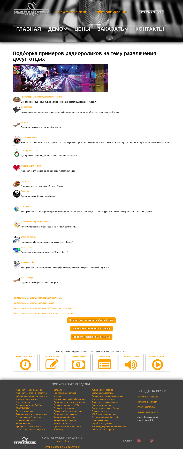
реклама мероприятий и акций (35, 222)
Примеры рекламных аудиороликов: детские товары (37, 298)
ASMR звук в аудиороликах (104, 415)
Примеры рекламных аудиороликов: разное (33, 303)
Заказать (112, 29)
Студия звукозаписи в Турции (105, 408)
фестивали (26, 206)
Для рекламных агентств (103, 399)
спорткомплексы (28, 237)
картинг (24, 122)
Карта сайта (62, 441)
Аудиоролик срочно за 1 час (29, 390)
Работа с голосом (62, 424)
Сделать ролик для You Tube (29, 405)
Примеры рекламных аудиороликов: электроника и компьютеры (43, 313)
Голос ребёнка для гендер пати (30, 430)
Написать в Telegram (147, 402)
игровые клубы (28, 277)
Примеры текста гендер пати (67, 427)
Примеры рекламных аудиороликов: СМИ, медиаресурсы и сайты (44, 308)
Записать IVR (60, 390)
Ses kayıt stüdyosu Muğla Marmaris (70, 399)
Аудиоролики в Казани (64, 418)
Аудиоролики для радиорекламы (31, 415)
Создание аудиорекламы (65, 415)
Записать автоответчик (64, 408)
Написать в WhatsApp (147, 397)
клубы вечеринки (29, 137)
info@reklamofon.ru (71, 12)
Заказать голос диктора (27, 399)
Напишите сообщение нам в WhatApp (91, 328)
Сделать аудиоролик (101, 405)
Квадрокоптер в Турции (65, 421)
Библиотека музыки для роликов (31, 396)
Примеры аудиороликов (65, 393)
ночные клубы (27, 262)
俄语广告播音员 (23, 408)
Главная (28, 29)
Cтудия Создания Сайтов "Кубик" (62, 447)
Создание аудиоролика (102, 393)
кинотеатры (26, 107)
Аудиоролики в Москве (102, 390)
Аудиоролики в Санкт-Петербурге (31, 393)
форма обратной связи (148, 412)
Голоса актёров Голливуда (28, 418)
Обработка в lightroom (102, 424)
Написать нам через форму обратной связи (91, 320)
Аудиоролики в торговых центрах (107, 396)
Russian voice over (24, 412)
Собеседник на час (101, 421)
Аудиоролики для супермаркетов (69, 402)
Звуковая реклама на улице (105, 402)
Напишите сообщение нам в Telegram (91, 337)
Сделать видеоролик (26, 421)
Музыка (57, 396)
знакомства (26, 247)
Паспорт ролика (99, 412)
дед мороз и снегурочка (32, 151)
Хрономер (58, 430)
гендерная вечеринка (31, 166)
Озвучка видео (23, 402)
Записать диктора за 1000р (66, 405)
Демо (57, 29)
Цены (82, 29)
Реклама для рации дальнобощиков (109, 427)
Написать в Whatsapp (151, 12)
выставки (25, 181)
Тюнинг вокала (23, 424)
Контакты (149, 29)
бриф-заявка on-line (111, 12)
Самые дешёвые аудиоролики (68, 412)
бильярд (25, 191)
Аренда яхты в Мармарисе (28, 427)
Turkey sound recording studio (105, 418)
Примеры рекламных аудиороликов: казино (41, 97)
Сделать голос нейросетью (104, 430)
